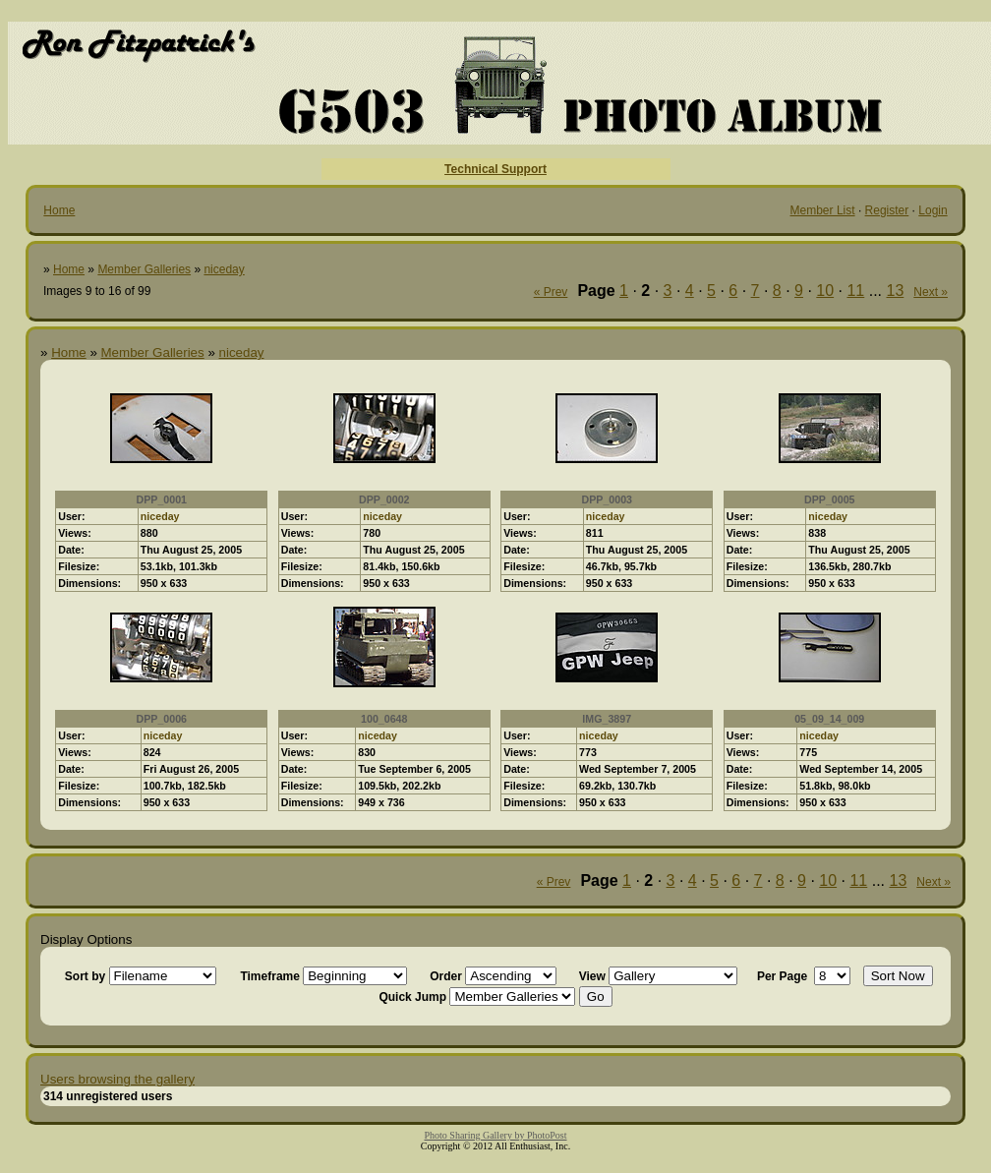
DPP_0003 (606, 499)
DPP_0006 (161, 719)
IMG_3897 (606, 719)
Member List (822, 210)
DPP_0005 (829, 499)
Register (887, 210)
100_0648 (384, 719)
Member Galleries (144, 269)
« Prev (551, 292)
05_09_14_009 (829, 719)
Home (59, 210)
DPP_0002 (384, 499)
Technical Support (495, 169)
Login (932, 210)
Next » (930, 292)
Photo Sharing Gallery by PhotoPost (495, 1135)
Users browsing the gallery (117, 1079)
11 (855, 290)
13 (895, 290)
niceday (224, 269)
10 (825, 290)
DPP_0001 (161, 499)
